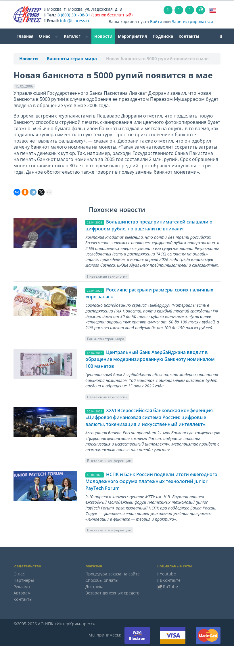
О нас (48, 36)
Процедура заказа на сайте (112, 574)
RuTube (170, 586)
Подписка (163, 36)
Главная (24, 36)
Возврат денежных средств (112, 593)
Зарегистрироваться (192, 21)
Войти (156, 21)
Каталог (76, 36)
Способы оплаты (101, 580)
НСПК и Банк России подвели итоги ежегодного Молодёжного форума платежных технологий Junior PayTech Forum (151, 481)
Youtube (168, 574)
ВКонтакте (170, 580)
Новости (103, 36)
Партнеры (24, 580)
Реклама (22, 586)
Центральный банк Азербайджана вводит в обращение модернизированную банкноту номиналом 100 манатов (150, 359)
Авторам (22, 593)
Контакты (189, 36)
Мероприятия (132, 36)
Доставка (94, 586)
